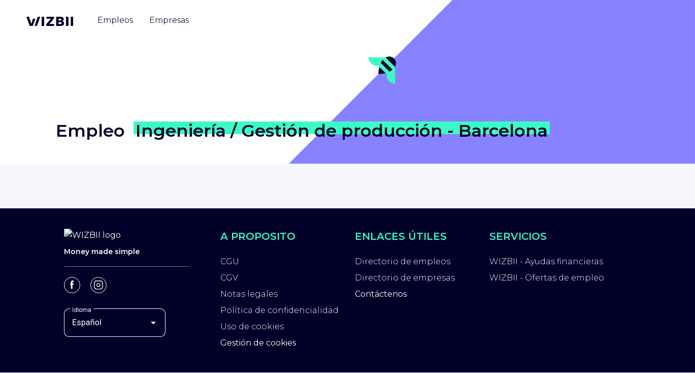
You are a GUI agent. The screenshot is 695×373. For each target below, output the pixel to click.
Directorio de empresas (405, 278)
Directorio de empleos (402, 261)
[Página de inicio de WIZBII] (49, 21)
